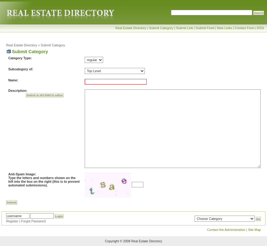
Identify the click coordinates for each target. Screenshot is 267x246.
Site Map (254, 230)
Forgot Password (33, 221)
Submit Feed (205, 28)
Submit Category (161, 28)
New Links (224, 28)
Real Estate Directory (130, 28)
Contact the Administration (226, 230)
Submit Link (184, 28)
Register (12, 221)
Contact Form (245, 28)
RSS (260, 28)
